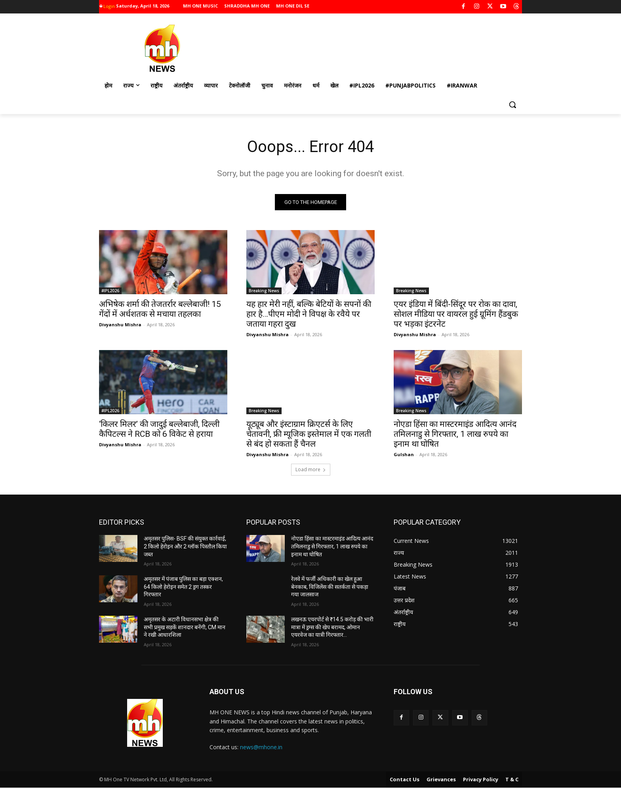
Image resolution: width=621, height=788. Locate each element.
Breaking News (264, 291)
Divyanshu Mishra (120, 325)
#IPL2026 (110, 291)
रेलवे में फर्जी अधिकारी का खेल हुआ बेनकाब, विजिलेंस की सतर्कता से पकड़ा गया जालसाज (329, 587)
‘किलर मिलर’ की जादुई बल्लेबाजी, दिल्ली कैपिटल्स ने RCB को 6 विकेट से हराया (159, 429)
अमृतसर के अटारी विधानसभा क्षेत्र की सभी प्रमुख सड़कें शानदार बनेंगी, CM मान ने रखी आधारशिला (184, 627)
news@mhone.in (261, 747)
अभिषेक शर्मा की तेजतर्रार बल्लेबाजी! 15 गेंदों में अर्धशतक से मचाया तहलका (160, 309)
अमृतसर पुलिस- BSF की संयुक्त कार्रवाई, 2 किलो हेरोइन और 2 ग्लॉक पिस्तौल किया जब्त (185, 547)
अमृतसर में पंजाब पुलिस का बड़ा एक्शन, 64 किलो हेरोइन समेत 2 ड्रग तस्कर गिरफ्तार (183, 587)
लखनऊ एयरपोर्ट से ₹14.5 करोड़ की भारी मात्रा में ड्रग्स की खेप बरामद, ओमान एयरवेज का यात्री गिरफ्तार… (332, 627)
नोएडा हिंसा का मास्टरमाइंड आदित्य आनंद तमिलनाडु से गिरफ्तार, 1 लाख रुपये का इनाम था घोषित (455, 434)
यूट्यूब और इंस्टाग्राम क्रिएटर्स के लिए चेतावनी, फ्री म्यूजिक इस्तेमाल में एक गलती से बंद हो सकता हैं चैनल (308, 434)
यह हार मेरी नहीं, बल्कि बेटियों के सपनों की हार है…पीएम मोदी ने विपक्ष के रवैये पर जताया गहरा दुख (308, 314)
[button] (512, 104)
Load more (310, 469)
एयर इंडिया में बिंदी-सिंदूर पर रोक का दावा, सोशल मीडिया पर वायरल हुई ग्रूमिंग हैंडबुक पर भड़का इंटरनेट (456, 314)
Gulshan (404, 455)
